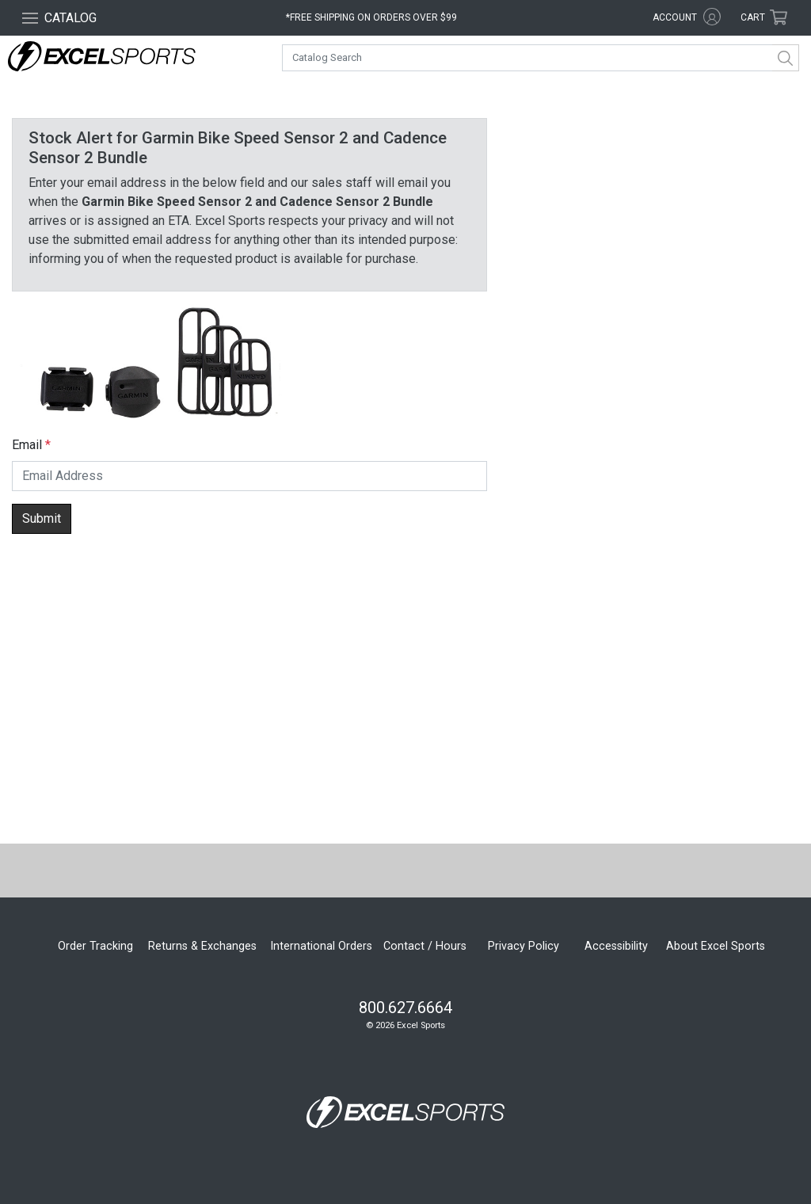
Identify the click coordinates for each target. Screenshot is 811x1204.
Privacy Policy (523, 946)
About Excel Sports (715, 946)
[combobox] (540, 57)
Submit (41, 518)
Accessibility (616, 946)
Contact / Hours (424, 946)
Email (27, 444)
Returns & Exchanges (202, 946)
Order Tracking (95, 946)
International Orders (321, 946)
